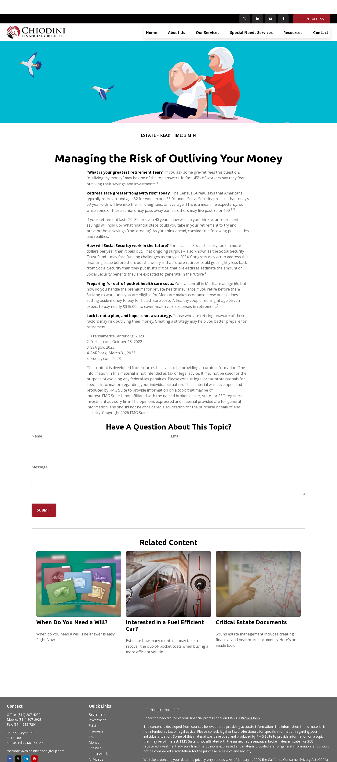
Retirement (97, 700)
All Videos (96, 745)
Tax (91, 723)
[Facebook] (283, 4)
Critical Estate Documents (251, 608)
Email (175, 422)
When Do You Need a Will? (71, 608)
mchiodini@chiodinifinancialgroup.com (36, 737)
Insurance (96, 717)
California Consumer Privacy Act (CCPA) (298, 745)
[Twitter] (244, 4)
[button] (151, 18)
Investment (97, 706)
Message (40, 453)
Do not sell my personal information (280, 750)
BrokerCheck (250, 704)
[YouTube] (270, 4)
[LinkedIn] (257, 4)
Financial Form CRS (164, 695)
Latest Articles (99, 739)
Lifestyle (95, 734)
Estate (93, 711)
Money (94, 728)
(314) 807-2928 (30, 705)
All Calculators (99, 751)
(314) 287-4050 (29, 700)
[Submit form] (44, 496)
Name (37, 422)
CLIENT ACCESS (312, 5)
